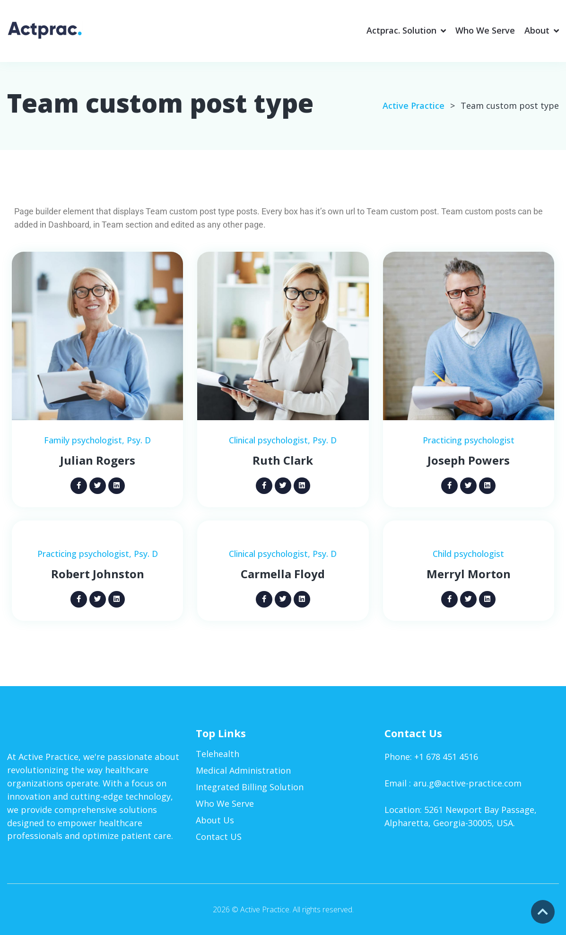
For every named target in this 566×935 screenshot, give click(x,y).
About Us (215, 820)
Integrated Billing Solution (250, 787)
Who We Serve (485, 30)
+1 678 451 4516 (446, 756)
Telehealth (217, 753)
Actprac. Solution (401, 30)
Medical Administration (243, 770)
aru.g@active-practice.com (467, 783)
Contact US (219, 836)
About (536, 30)
